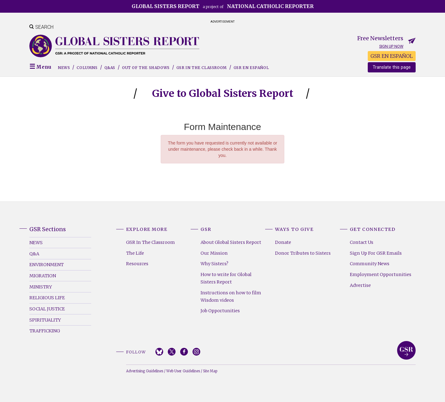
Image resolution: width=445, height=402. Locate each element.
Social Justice (47, 309)
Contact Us (361, 242)
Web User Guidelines (183, 371)
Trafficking (44, 331)
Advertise (360, 285)
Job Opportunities (220, 310)
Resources (137, 263)
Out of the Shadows (146, 67)
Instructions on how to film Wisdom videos (231, 296)
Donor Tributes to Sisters (303, 253)
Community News (369, 263)
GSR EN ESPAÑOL (392, 56)
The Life (135, 253)
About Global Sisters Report (231, 242)
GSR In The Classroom (150, 242)
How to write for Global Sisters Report (226, 278)
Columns (87, 67)
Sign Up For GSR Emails (376, 253)
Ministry (40, 287)
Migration (42, 276)
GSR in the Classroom (201, 67)
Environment (46, 264)
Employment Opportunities (380, 274)
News (64, 67)
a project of (223, 6)
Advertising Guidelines (144, 371)
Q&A (34, 254)
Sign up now (391, 46)
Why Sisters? (214, 263)
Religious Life (47, 297)
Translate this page (392, 67)
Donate (283, 242)
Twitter (172, 352)
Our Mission (214, 253)
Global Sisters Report (406, 350)
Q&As (109, 67)
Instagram (196, 352)
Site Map (210, 371)
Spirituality (45, 320)
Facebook (184, 352)
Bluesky (159, 352)
